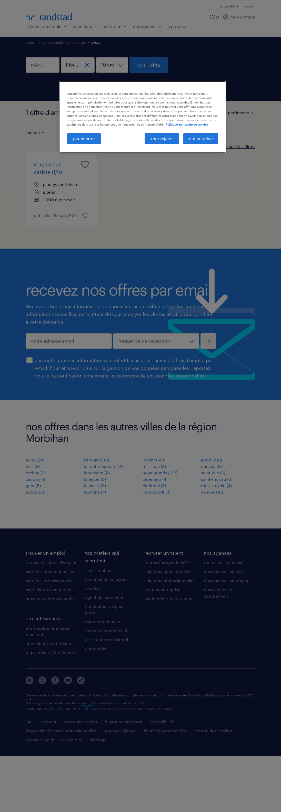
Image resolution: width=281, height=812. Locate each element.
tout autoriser (200, 138)
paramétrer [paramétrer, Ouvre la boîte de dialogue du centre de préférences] (84, 138)
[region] (142, 117)
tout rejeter (162, 138)
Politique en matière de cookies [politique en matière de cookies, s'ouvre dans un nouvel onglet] (187, 124)
